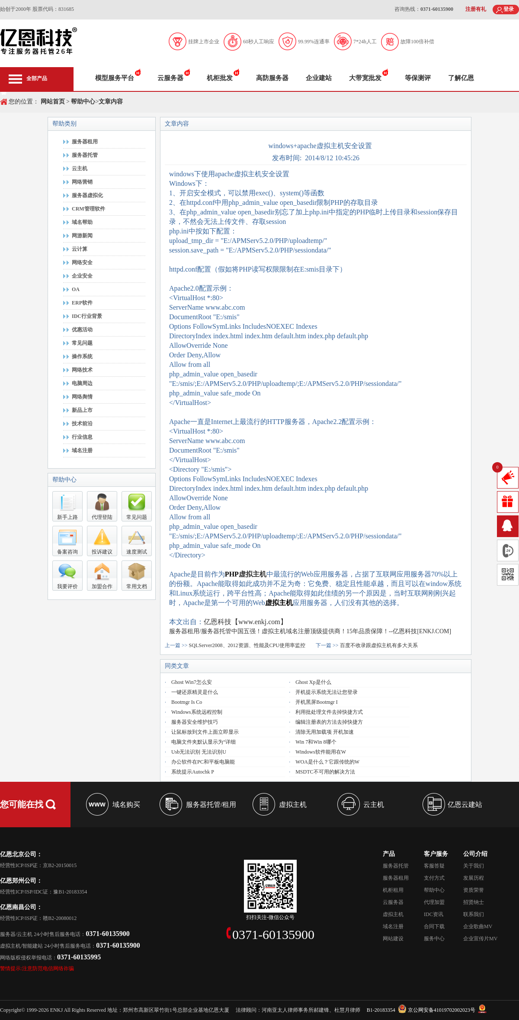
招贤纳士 (473, 902)
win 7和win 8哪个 (315, 742)
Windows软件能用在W (320, 752)
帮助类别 (64, 123)
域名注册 (82, 450)
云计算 (79, 249)
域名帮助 (82, 222)
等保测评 (418, 77)
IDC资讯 (433, 914)
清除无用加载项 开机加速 (324, 732)
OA (76, 289)
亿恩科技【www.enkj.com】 (245, 621)
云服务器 (170, 77)
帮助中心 (83, 101)
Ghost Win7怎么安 (191, 682)
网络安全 (82, 262)
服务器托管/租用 (211, 804)
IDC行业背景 (87, 316)
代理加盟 (434, 902)
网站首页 (53, 101)
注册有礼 (475, 9)
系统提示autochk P (192, 772)
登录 (508, 9)
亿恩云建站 (465, 804)
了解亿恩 (461, 77)
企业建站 (319, 77)
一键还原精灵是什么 (194, 692)
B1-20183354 (381, 1010)
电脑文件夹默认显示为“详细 (203, 742)
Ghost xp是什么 (313, 682)
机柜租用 (393, 890)
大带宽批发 (365, 77)
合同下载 (434, 926)
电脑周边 (82, 383)
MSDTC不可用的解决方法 (325, 772)
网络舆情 (82, 397)
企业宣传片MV (480, 939)
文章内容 (111, 101)
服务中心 (434, 939)
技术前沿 (82, 424)
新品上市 (82, 410)
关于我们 (473, 866)
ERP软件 (82, 303)
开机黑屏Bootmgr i (316, 702)
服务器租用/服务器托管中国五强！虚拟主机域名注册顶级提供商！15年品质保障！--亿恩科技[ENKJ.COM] (310, 631)
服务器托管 (85, 155)
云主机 (79, 168)
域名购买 (126, 804)
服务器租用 (85, 142)
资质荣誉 (473, 890)
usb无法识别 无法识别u (198, 752)
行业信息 (82, 437)
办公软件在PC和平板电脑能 (203, 762)
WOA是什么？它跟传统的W (327, 762)
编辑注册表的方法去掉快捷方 (329, 722)
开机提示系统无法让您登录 (326, 692)
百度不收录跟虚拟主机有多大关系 (379, 645)
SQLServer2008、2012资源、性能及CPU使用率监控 (247, 645)
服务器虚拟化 (87, 195)
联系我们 (473, 914)
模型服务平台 (114, 77)
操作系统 (82, 356)
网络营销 (82, 182)
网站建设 (393, 939)
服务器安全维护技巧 (194, 722)
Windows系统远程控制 (196, 712)
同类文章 (177, 666)
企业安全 (82, 276)
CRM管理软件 (88, 209)
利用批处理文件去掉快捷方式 (329, 712)
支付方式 (434, 878)
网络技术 (82, 370)
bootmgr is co (186, 702)
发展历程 (473, 878)
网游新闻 (82, 236)
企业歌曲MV (477, 926)
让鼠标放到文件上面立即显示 (205, 732)
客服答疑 (434, 866)
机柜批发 (220, 77)
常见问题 (82, 343)
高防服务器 (272, 77)
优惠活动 (82, 330)
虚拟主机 (252, 574)
